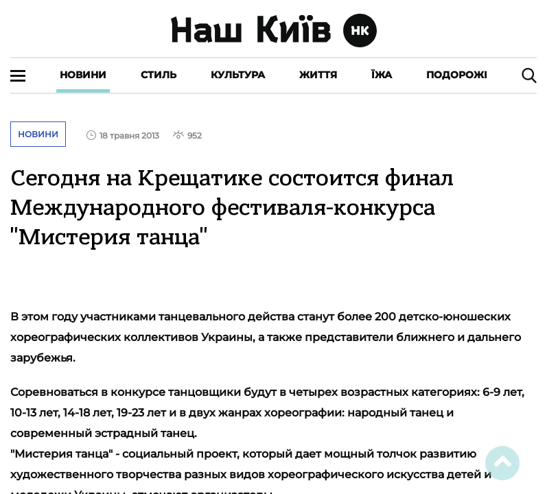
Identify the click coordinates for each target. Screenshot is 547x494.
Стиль (158, 75)
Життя (318, 75)
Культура (238, 75)
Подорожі (456, 75)
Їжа (381, 75)
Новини (83, 75)
